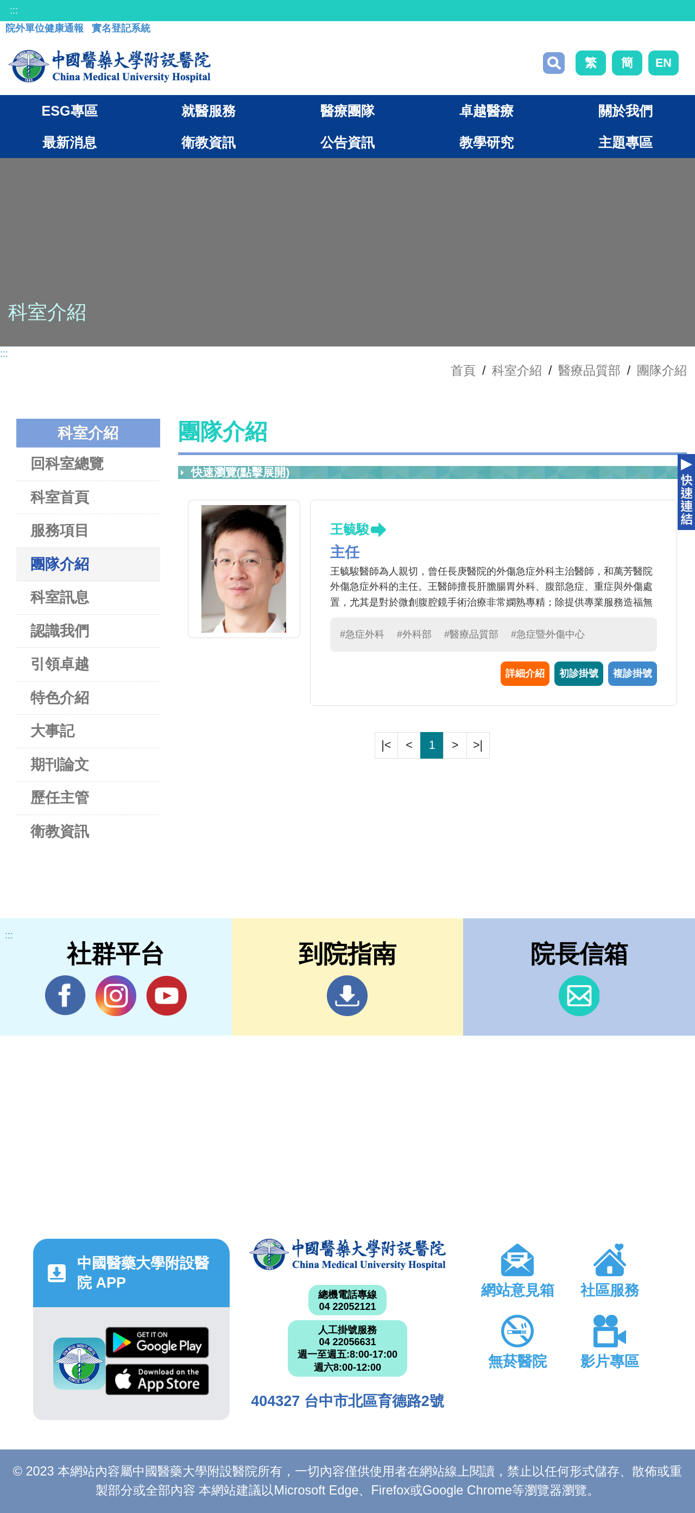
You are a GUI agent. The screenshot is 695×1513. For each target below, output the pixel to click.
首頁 (463, 370)
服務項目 (59, 530)
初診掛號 (578, 673)
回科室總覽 (67, 463)
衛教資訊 (59, 831)
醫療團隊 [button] (347, 110)
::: (14, 10)
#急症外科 (362, 634)
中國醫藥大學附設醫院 (347, 1254)
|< (386, 745)
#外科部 (414, 634)
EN (663, 63)
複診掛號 (632, 673)
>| (478, 745)
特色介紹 (59, 697)
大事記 (52, 730)
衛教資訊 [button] (208, 142)
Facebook (65, 995)
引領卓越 (59, 663)
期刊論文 (59, 764)
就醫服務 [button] (208, 110)
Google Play (157, 1342)
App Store (157, 1379)
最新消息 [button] (69, 142)
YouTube (166, 995)
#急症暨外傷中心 (548, 634)
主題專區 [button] (625, 142)
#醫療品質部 (471, 634)
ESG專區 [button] (69, 110)
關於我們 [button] (625, 110)
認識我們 (59, 630)
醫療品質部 (589, 370)
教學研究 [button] (486, 142)
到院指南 (347, 995)
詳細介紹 (525, 673)
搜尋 (554, 63)
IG (116, 995)
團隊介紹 (662, 370)
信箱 (579, 995)
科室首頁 (59, 497)
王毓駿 (349, 529)
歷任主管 (59, 797)
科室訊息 (59, 597)
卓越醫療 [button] (486, 110)
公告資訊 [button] (347, 142)
